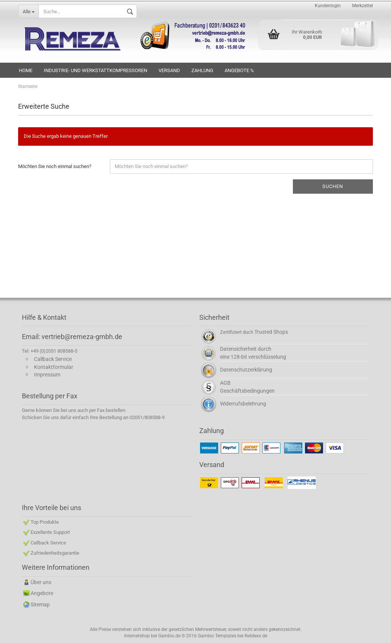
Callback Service (53, 359)
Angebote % (239, 70)
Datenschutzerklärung (246, 370)
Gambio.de (169, 635)
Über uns (41, 582)
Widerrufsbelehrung (243, 404)
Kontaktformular (53, 367)
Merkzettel (362, 5)
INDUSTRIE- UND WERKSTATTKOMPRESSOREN (95, 70)
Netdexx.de (256, 635)
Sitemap (40, 604)
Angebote (42, 593)
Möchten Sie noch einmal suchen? (54, 166)
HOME (25, 70)
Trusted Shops (271, 332)
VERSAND (169, 70)
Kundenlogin (328, 5)
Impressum (47, 375)
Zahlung (202, 70)
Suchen (332, 186)
